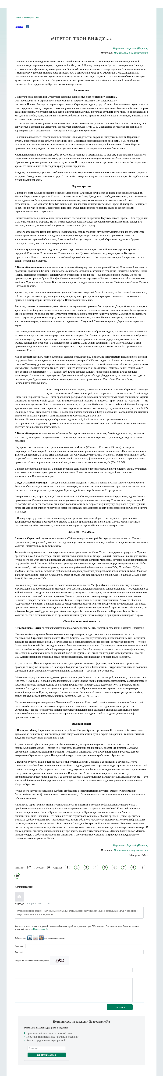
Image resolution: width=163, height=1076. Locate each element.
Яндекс (35, 937)
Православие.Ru (41, 929)
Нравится (19, 27)
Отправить (120, 1007)
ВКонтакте (29, 937)
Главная (18, 18)
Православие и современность (131, 52)
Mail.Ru (41, 937)
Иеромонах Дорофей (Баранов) (130, 48)
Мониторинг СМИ (31, 18)
